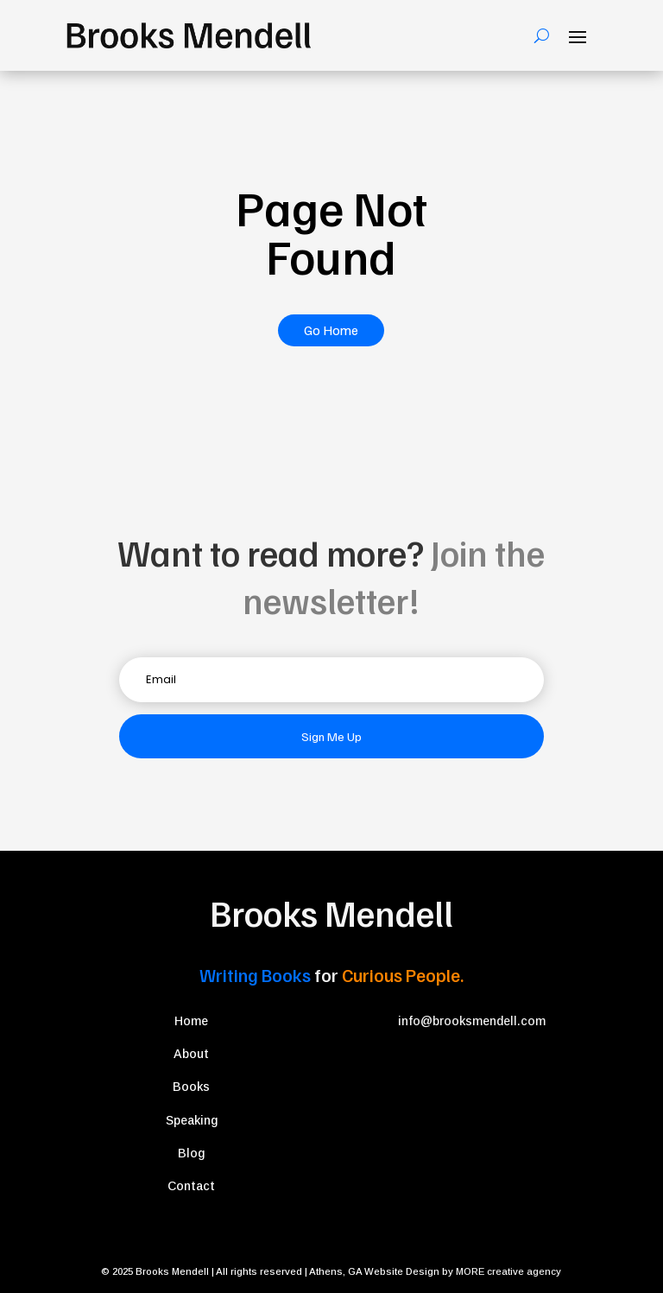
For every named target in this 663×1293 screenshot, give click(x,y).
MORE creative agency (508, 1271)
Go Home (331, 330)
